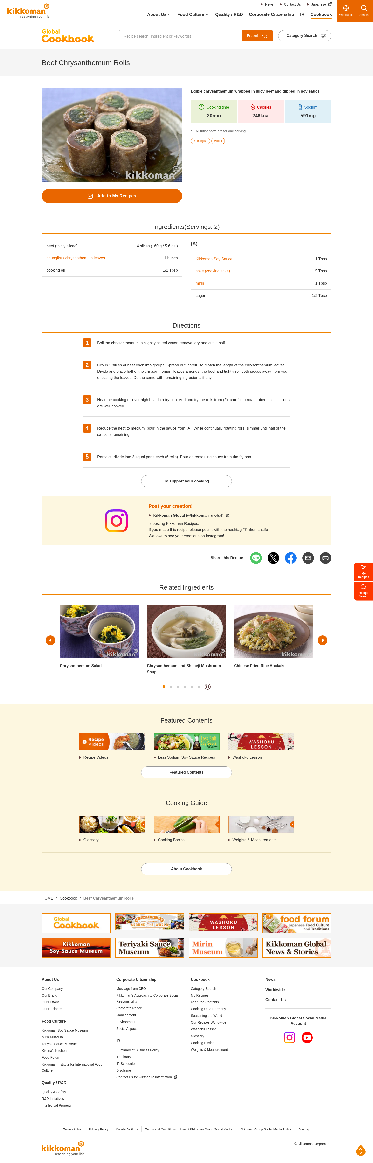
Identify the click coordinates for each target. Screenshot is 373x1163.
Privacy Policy (98, 1129)
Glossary (91, 840)
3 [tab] (178, 687)
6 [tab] (199, 687)
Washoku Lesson (247, 757)
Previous (50, 640)
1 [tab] (164, 687)
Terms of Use (72, 1129)
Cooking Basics (171, 840)
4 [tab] (185, 687)
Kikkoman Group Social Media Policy (265, 1129)
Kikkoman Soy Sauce (214, 259)
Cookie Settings (127, 1129)
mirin (200, 283)
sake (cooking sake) (213, 271)
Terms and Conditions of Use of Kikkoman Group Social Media (188, 1129)
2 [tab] (171, 687)
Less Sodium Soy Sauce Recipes (186, 757)
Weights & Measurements (255, 840)
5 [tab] (192, 687)
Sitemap (304, 1129)
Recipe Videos (95, 757)
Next (322, 640)
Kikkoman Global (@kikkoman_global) (188, 515)
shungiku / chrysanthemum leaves (76, 258)
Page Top (361, 1150)
